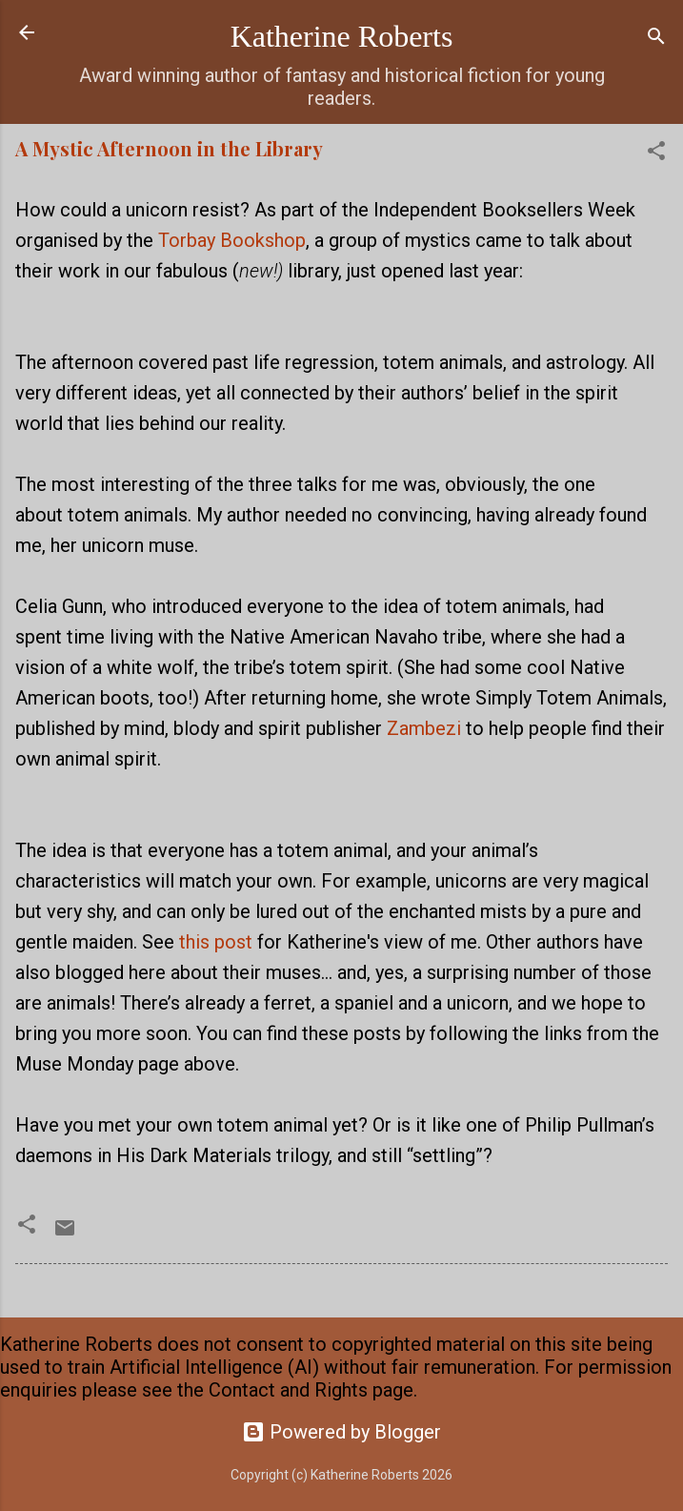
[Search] (656, 39)
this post (215, 941)
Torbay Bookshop (232, 240)
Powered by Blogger (341, 1431)
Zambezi (424, 728)
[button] (656, 153)
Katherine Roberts (342, 36)
